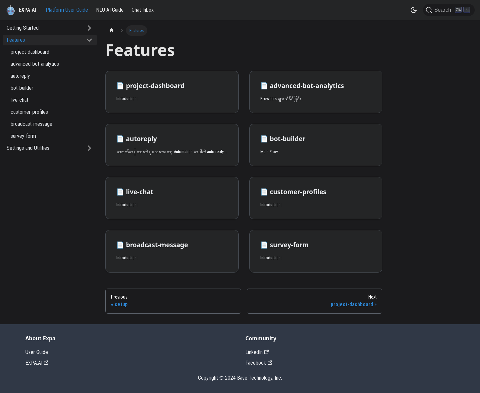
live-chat (19, 100)
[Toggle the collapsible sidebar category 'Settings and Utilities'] (89, 148)
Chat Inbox (143, 10)
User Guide (36, 352)
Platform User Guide (67, 10)
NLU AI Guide (110, 10)
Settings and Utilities (28, 148)
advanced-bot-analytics (35, 64)
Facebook (258, 363)
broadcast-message (31, 124)
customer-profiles (29, 112)
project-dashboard (30, 52)
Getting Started (23, 28)
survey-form (23, 136)
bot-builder (22, 88)
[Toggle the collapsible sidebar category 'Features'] (89, 40)
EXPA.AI (36, 363)
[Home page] (111, 30)
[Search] (449, 10)
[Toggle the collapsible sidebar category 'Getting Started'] (89, 28)
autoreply (20, 76)
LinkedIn (257, 352)
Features (16, 40)
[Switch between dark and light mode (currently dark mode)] (413, 10)
